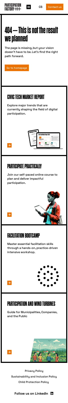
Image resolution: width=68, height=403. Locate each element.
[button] (28, 7)
